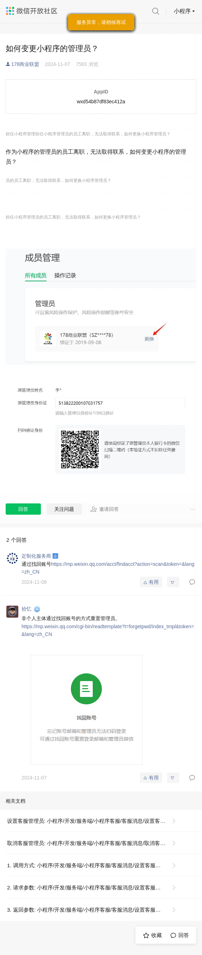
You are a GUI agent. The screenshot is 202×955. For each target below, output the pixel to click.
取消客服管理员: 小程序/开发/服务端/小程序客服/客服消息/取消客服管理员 (94, 843)
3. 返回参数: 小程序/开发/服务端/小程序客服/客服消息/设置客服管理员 (89, 910)
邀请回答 (104, 509)
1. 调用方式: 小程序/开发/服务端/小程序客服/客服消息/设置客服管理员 (89, 865)
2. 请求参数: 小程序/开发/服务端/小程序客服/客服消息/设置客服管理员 (89, 887)
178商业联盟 (25, 64)
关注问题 (64, 509)
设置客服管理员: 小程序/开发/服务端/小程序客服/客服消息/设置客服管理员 (94, 821)
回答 (23, 509)
